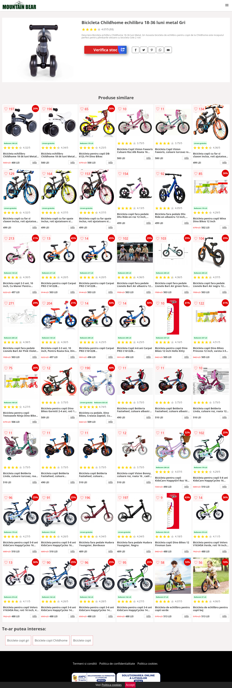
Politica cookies (148, 664)
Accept (130, 685)
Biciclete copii (82, 640)
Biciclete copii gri (18, 640)
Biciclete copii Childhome (51, 640)
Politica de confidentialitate (117, 664)
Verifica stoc (110, 50)
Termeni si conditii (85, 664)
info (34, 162)
